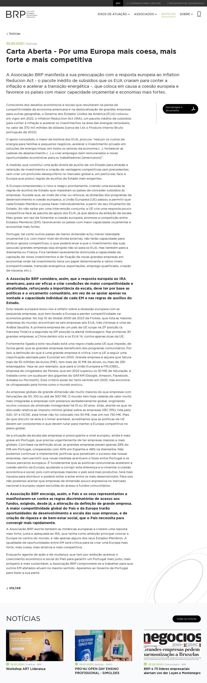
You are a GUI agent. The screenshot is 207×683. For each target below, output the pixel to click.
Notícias (168, 14)
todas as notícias (186, 619)
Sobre (186, 14)
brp (118, 3)
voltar (13, 588)
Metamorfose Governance (185, 3)
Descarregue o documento (180, 109)
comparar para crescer (144, 3)
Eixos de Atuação (114, 14)
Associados (145, 14)
